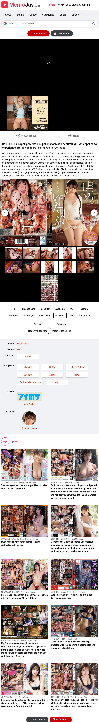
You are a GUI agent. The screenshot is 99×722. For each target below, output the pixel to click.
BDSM (52, 367)
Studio (20, 14)
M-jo (57, 382)
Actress (7, 14)
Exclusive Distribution (30, 382)
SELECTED (22, 343)
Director (76, 14)
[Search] (50, 24)
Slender (28, 367)
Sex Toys (28, 374)
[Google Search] (93, 24)
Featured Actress (77, 367)
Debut (52, 374)
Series (33, 14)
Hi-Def (77, 374)
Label (63, 14)
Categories (48, 14)
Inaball (28, 356)
